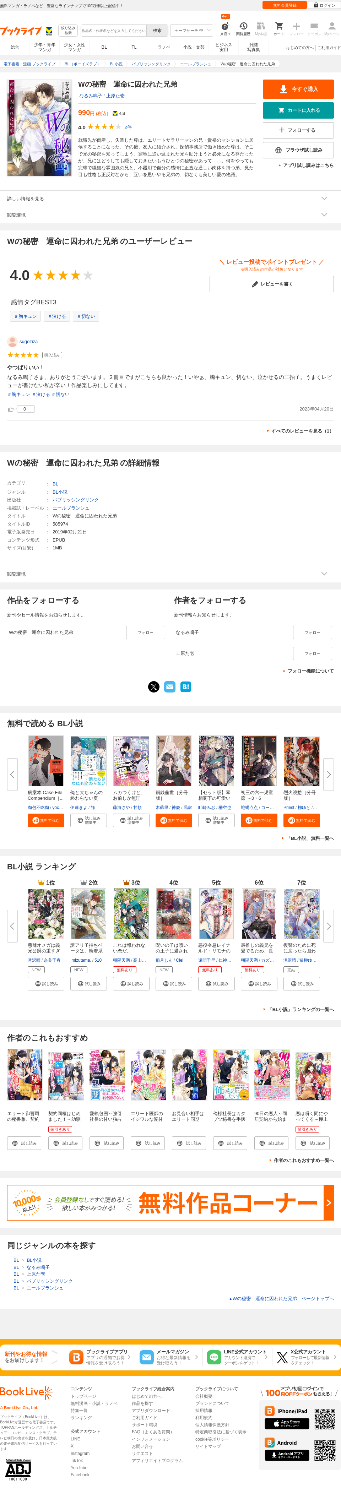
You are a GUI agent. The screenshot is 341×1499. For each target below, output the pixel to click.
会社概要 (203, 1396)
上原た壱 (115, 95)
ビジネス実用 (223, 47)
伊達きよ (78, 807)
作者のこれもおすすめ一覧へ (304, 1160)
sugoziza (29, 341)
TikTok (77, 1460)
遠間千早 (206, 960)
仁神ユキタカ (231, 960)
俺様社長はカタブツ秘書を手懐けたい (229, 1119)
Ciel (179, 960)
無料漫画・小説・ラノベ (94, 1403)
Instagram (80, 1453)
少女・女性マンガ (74, 47)
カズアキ (269, 960)
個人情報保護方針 (212, 1424)
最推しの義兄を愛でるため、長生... (257, 951)
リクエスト (142, 1453)
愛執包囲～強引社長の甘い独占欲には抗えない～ (106, 1122)
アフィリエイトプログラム (157, 1460)
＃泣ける (57, 316)
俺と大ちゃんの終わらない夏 (86, 795)
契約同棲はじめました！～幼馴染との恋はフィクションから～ (64, 1122)
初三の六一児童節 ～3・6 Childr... (257, 798)
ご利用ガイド (329, 47)
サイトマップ (208, 1446)
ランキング (81, 1417)
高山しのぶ (144, 960)
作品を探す (142, 1403)
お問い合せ (142, 1446)
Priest (288, 807)
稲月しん (164, 960)
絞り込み (68, 31)
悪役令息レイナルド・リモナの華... (214, 951)
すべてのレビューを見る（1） (302, 431)
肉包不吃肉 (38, 807)
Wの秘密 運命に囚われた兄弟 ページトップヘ (281, 1298)
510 (98, 960)
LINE (75, 1438)
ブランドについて (212, 1403)
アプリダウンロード (151, 1410)
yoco (56, 807)
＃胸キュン (25, 316)
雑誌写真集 (253, 47)
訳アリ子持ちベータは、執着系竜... (86, 951)
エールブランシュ (71, 508)
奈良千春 (52, 960)
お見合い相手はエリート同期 (188, 1116)
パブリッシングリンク (76, 500)
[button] (46, 820)
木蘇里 (162, 807)
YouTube (79, 1467)
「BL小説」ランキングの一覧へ (301, 1009)
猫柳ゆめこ (310, 960)
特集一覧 (79, 1410)
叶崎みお (206, 807)
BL (104, 47)
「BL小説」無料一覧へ (310, 838)
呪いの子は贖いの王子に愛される (172, 951)
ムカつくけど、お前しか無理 (129, 795)
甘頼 (137, 807)
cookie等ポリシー (212, 1439)
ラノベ (164, 47)
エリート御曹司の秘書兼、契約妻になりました (23, 1119)
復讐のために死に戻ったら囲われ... (299, 951)
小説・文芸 (194, 47)
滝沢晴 (34, 960)
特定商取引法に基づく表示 (221, 1431)
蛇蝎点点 (249, 807)
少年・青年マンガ (44, 47)
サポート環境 (144, 1424)
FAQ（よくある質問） (153, 1431)
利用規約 (203, 1417)
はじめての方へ (300, 47)
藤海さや (121, 807)
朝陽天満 (121, 960)
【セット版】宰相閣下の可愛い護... (214, 798)
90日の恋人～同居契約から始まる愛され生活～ (270, 1119)
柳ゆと (304, 807)
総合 (15, 47)
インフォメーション (151, 1439)
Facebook (80, 1474)
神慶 (176, 807)
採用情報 (203, 1410)
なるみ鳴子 (90, 95)
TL (133, 47)
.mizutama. (80, 960)
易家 (188, 807)
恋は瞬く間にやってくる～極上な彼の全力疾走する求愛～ (312, 1122)
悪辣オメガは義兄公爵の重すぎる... (44, 951)
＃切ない (86, 316)
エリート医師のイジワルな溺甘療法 (147, 1119)
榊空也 (224, 807)
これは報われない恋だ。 (129, 948)
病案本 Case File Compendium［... (46, 795)
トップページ (83, 1396)
